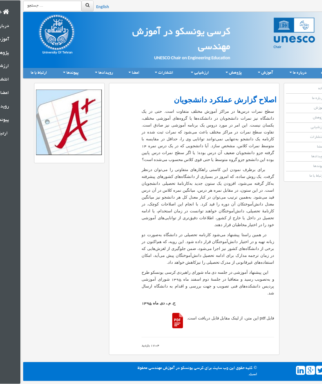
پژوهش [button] (213, 73)
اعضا (301, 147)
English (81, 7)
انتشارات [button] (143, 73)
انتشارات (297, 137)
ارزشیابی (298, 127)
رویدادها (298, 156)
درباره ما (298, 98)
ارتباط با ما (18, 73)
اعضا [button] (114, 73)
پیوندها (299, 166)
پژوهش (299, 118)
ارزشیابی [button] (179, 73)
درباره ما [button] (278, 73)
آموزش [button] (245, 73)
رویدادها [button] (83, 73)
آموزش (299, 108)
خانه (306, 72)
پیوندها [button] (50, 73)
